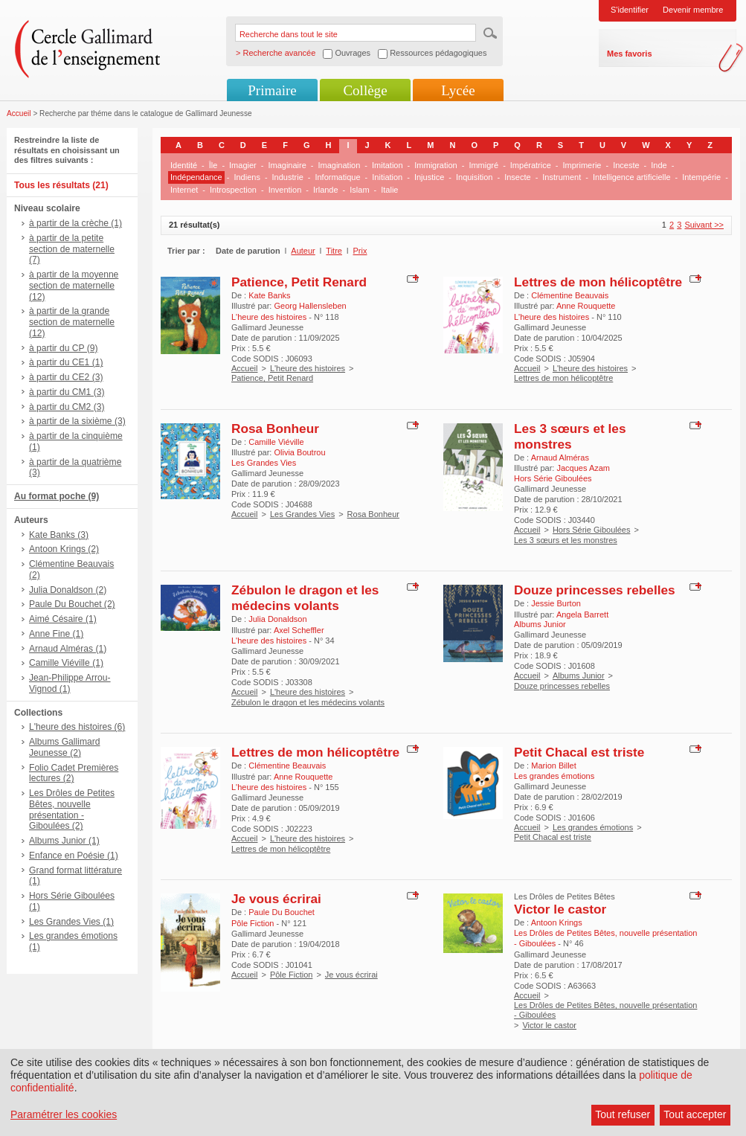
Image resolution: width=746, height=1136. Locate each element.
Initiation (387, 177)
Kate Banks (269, 295)
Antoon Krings (556, 922)
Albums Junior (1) (64, 840)
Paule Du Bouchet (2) (72, 604)
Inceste (626, 165)
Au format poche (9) (56, 496)
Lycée (458, 90)
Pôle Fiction (291, 974)
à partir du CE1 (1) (66, 362)
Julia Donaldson (277, 618)
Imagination (339, 165)
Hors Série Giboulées (592, 529)
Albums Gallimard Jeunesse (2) (64, 747)
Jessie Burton (556, 603)
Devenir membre (693, 9)
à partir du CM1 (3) (67, 392)
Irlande (325, 189)
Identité (183, 165)
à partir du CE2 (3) (66, 377)
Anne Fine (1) (56, 634)
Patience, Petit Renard (299, 282)
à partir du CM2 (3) (67, 407)
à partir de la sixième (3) (77, 421)
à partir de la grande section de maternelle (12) (72, 322)
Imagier (243, 165)
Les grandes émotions (593, 827)
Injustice (429, 177)
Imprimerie (582, 165)
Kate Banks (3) (59, 535)
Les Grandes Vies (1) (71, 922)
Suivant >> (704, 224)
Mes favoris (629, 53)
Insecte (517, 177)
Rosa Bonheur (275, 428)
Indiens (247, 177)
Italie (389, 189)
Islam (359, 189)
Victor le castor (560, 909)
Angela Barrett (582, 614)
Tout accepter (694, 1114)
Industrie (287, 177)
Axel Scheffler (299, 630)
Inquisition (474, 177)
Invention (285, 189)
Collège (365, 90)
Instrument (561, 177)
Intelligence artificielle (632, 177)
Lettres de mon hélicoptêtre (598, 282)
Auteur (303, 250)
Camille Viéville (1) (66, 663)
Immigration (435, 165)
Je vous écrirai (276, 898)
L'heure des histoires (307, 368)
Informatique (337, 177)
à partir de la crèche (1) (75, 223)
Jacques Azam (583, 467)
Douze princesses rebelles (594, 590)
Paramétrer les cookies (63, 1114)
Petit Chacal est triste (579, 752)
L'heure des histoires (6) (77, 727)
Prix (360, 250)
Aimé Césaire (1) (63, 619)
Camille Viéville (275, 441)
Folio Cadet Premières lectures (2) (73, 773)
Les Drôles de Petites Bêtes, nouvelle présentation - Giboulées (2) (72, 809)
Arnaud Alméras (560, 457)
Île (213, 165)
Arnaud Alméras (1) (67, 649)
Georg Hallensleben (310, 305)
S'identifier (630, 9)
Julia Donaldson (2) (67, 590)
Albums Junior (579, 675)
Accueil (19, 113)
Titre (334, 250)
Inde (658, 165)
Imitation (387, 165)
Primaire (272, 90)
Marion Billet (553, 765)
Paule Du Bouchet (281, 912)
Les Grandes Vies (302, 514)
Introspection (233, 189)
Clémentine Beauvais (569, 295)
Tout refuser (622, 1114)
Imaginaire (287, 165)
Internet (184, 189)
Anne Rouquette (586, 305)
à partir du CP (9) (63, 348)
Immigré (483, 165)
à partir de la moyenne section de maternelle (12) (73, 285)
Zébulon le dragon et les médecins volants (305, 598)
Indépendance (196, 177)
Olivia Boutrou (299, 452)
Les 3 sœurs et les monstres (570, 436)
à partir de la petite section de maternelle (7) (72, 249)
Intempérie (701, 177)
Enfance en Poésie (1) (73, 855)
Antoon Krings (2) (64, 549)
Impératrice (530, 165)
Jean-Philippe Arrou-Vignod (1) (70, 683)
